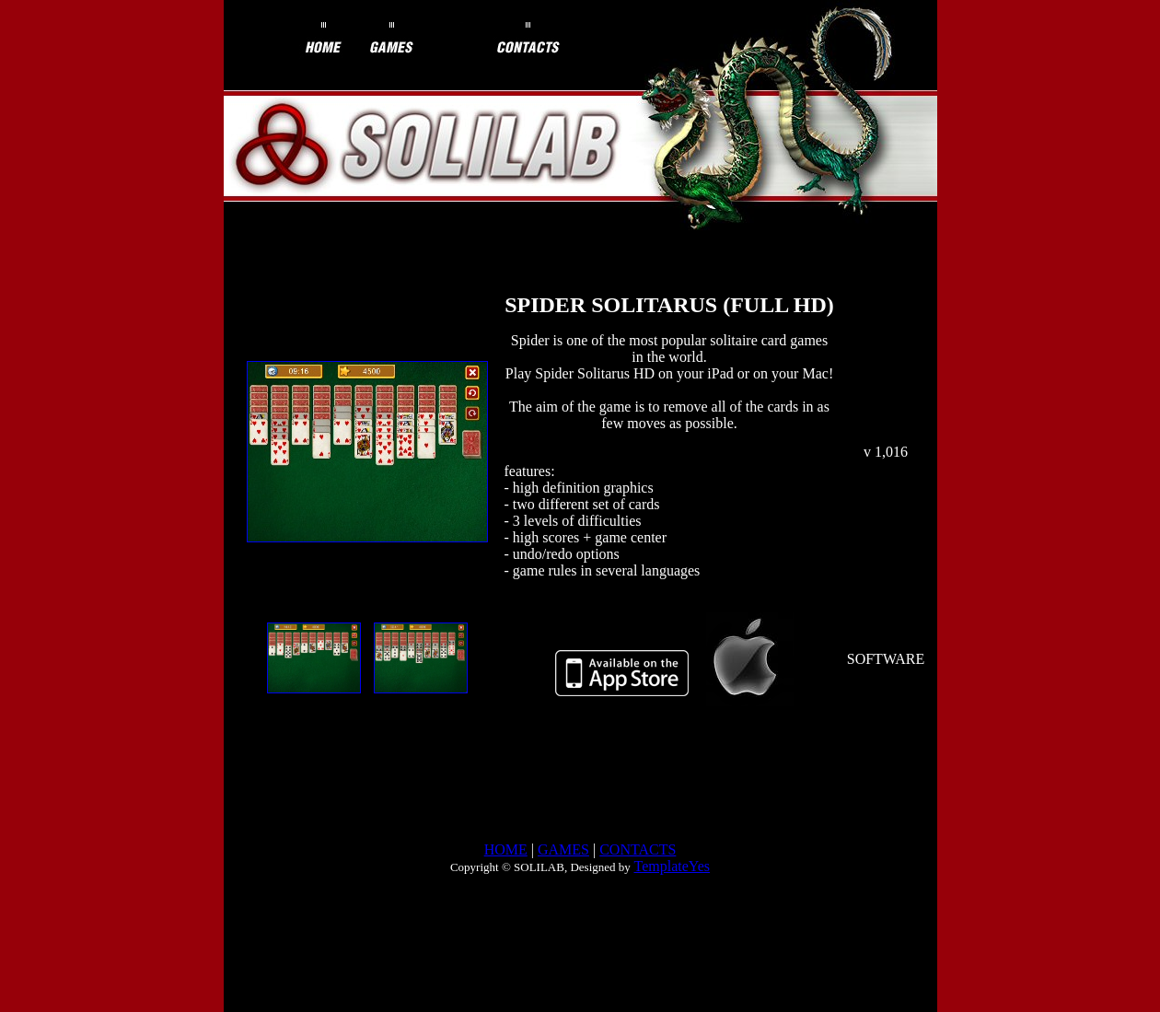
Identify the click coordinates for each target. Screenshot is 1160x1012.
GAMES (563, 849)
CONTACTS (637, 849)
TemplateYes (671, 866)
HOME (506, 849)
